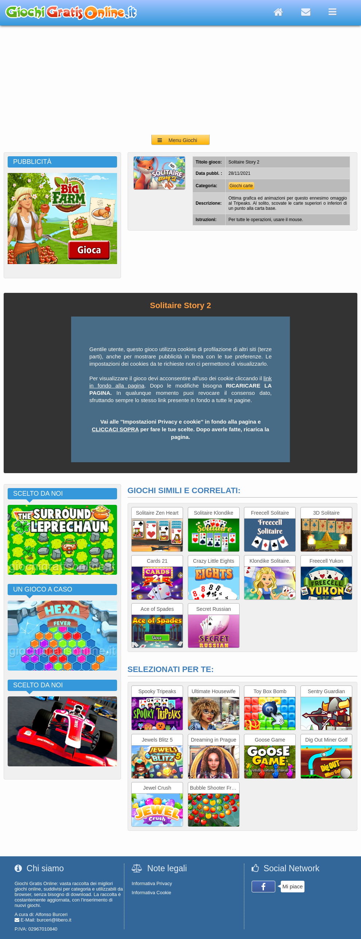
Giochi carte (241, 185)
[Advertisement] (180, 80)
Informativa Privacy (152, 883)
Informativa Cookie (151, 892)
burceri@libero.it (54, 920)
